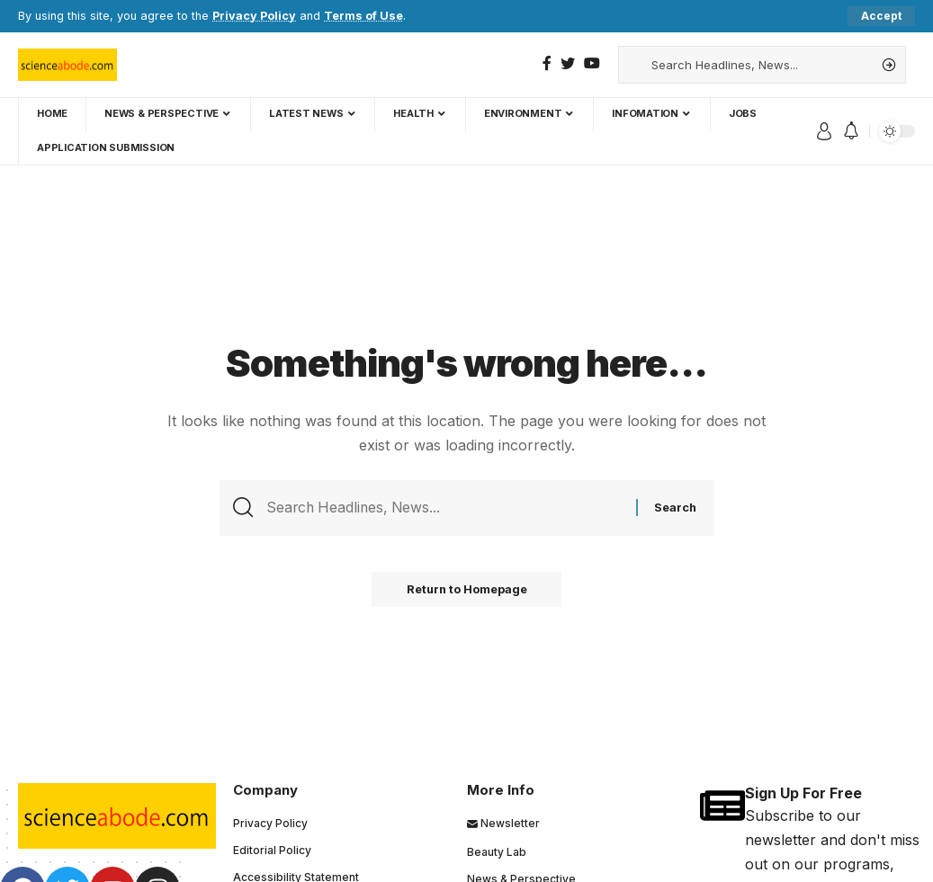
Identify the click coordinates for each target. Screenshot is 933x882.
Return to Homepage (467, 591)
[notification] (851, 131)
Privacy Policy (254, 15)
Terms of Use (363, 15)
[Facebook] (547, 63)
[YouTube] (592, 63)
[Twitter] (567, 63)
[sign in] (824, 131)
